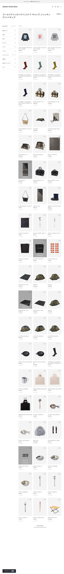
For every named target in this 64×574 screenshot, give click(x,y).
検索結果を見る (9, 571)
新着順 (58, 14)
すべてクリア (13, 26)
